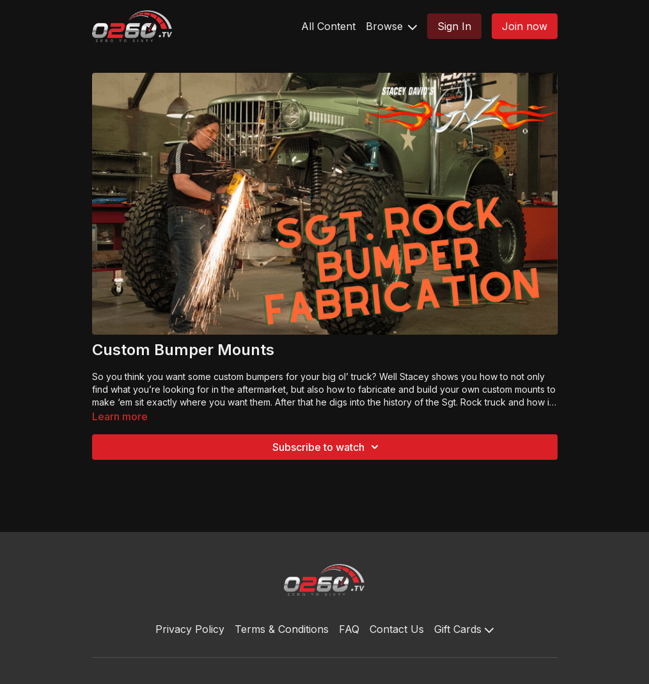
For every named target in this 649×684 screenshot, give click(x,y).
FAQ (349, 629)
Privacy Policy (189, 629)
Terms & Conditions (282, 629)
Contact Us (397, 629)
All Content (328, 26)
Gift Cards (464, 629)
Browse (391, 26)
